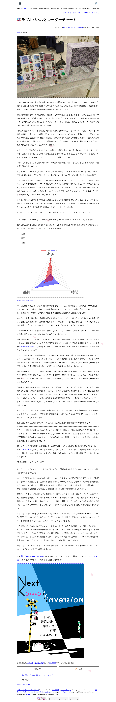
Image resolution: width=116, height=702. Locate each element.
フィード (85, 13)
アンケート (26, 450)
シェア (79, 669)
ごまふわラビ (39, 663)
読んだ (37, 669)
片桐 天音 (30, 663)
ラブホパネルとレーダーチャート (28, 690)
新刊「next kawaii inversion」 (33, 556)
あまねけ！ (49, 692)
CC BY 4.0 (52, 663)
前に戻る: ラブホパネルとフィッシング (37, 675)
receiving (28, 694)
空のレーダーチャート (26, 300)
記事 (64, 13)
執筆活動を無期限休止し (28, 347)
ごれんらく (94, 13)
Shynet (64, 692)
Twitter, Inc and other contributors (34, 692)
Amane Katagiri (66, 690)
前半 (19, 32)
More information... (24, 684)
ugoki (80, 27)
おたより (76, 13)
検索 (69, 13)
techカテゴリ (25, 8)
